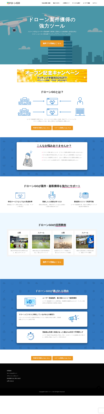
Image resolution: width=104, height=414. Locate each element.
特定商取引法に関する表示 (14, 378)
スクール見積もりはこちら (62, 128)
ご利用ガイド (66, 3)
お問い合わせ (10, 381)
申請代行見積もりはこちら (41, 128)
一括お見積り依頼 (45, 3)
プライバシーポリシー (12, 376)
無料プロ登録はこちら (52, 43)
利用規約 (9, 370)
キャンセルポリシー (12, 373)
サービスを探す (76, 3)
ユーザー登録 (86, 3)
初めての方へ (56, 3)
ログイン (95, 3)
